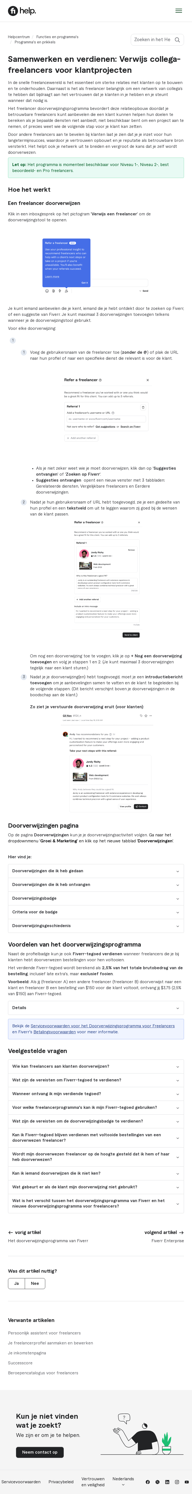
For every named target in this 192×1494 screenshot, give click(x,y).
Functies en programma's (57, 37)
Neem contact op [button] (40, 1452)
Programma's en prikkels (35, 42)
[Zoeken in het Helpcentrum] (157, 40)
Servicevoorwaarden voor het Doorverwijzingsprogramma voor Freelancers (103, 1026)
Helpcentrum (19, 37)
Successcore (20, 1363)
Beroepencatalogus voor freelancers (43, 1373)
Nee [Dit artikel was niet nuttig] (35, 1284)
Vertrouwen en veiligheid (93, 1482)
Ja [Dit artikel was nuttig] (16, 1284)
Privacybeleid (61, 1482)
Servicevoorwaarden (21, 1482)
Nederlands (123, 1482)
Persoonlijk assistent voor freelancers (44, 1333)
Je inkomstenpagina (27, 1353)
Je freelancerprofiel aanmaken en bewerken (50, 1343)
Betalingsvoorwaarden (55, 1032)
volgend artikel (160, 1232)
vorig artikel (28, 1232)
